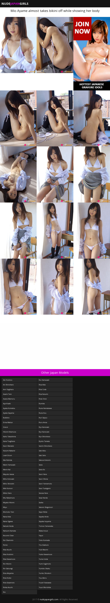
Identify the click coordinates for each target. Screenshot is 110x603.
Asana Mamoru (9, 399)
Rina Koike (7, 578)
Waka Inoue (43, 531)
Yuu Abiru (43, 578)
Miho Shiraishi (8, 484)
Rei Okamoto (8, 540)
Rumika (42, 403)
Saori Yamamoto (45, 484)
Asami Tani (7, 394)
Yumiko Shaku (44, 568)
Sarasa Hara (43, 493)
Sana (40, 465)
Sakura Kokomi (45, 460)
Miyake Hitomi (8, 502)
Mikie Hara (7, 493)
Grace (5, 427)
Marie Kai (6, 469)
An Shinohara (8, 385)
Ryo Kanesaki (44, 427)
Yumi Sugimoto (45, 564)
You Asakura (44, 545)
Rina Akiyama (8, 573)
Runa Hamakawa (45, 408)
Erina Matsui (8, 422)
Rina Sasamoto (9, 582)
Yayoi (41, 535)
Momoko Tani (8, 512)
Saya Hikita (43, 512)
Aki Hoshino (7, 380)
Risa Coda (42, 389)
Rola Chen (43, 399)
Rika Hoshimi (8, 554)
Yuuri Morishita (45, 587)
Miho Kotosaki (8, 479)
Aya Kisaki (7, 403)
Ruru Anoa (43, 422)
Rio (4, 592)
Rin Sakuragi (8, 568)
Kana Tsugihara (9, 441)
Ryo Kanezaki (44, 432)
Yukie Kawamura (45, 554)
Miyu (5, 507)
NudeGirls (14, 4)
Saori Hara (43, 474)
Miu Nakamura (9, 498)
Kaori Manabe (8, 446)
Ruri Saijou (43, 418)
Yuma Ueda (43, 559)
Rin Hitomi (7, 564)
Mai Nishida (7, 460)
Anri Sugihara (8, 389)
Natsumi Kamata (9, 531)
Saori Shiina (43, 479)
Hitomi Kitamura (9, 432)
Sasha (41, 502)
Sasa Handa (43, 498)
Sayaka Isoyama (45, 521)
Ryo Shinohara (44, 436)
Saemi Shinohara (45, 446)
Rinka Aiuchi (8, 587)
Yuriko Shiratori (45, 573)
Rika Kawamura (9, 559)
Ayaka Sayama (8, 413)
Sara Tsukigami (45, 488)
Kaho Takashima (9, 436)
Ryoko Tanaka (44, 441)
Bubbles (6, 418)
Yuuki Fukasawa (45, 582)
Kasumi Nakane (9, 451)
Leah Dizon (7, 455)
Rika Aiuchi (7, 550)
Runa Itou (42, 413)
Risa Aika (42, 385)
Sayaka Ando (44, 517)
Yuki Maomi (43, 550)
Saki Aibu (42, 451)
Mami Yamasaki (9, 465)
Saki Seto (42, 455)
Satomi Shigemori (46, 507)
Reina (5, 545)
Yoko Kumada (44, 540)
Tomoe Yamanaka (46, 526)
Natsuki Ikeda (8, 526)
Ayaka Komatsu (9, 408)
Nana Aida (7, 517)
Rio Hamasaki (44, 380)
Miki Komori (8, 488)
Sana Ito (42, 469)
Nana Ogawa (8, 521)
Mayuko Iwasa (8, 474)
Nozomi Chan (8, 535)
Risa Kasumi (43, 394)
